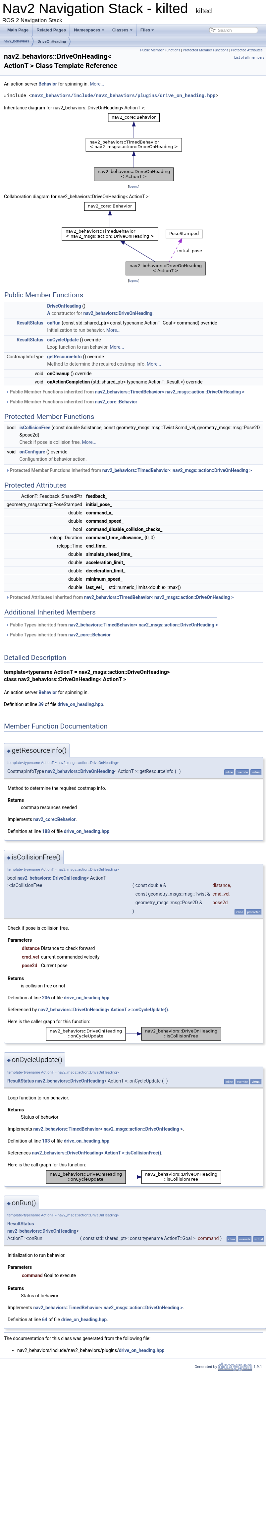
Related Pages (51, 30)
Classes (122, 30)
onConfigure (32, 451)
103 (46, 1141)
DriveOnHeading (51, 41)
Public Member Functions (160, 50)
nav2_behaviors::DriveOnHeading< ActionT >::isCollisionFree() (96, 1152)
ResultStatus (30, 322)
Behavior (47, 84)
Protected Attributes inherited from (120, 597)
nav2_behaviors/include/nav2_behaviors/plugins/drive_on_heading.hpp (123, 95)
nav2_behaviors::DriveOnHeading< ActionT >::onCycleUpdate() (103, 1009)
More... (97, 84)
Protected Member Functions (206, 50)
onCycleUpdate (63, 339)
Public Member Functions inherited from (125, 391)
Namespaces (89, 30)
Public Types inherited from (112, 624)
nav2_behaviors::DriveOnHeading (118, 313)
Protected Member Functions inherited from (129, 470)
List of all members (249, 57)
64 (44, 1319)
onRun (53, 322)
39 (41, 704)
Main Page (17, 30)
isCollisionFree (35, 427)
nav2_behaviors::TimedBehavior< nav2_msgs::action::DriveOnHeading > (169, 391)
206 (46, 997)
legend (133, 186)
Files (147, 30)
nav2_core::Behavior (116, 401)
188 (46, 831)
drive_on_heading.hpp (80, 704)
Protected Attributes (246, 50)
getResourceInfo (64, 356)
